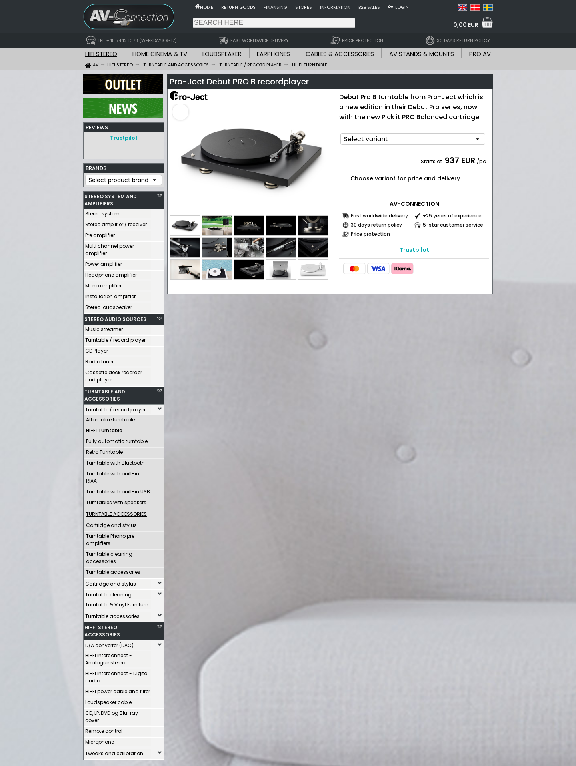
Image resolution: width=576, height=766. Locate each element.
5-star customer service (453, 224)
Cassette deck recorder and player (113, 374)
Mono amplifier (103, 283)
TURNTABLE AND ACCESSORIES (104, 393)
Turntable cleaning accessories (109, 556)
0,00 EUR (465, 25)
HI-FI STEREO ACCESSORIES (102, 629)
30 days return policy (376, 224)
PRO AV (480, 54)
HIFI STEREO (101, 54)
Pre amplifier (100, 233)
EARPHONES (273, 54)
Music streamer (104, 327)
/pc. (482, 161)
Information (335, 7)
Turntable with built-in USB (118, 489)
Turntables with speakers (116, 500)
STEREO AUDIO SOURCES (115, 317)
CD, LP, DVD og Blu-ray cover (111, 715)
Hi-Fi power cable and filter (117, 689)
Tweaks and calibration (114, 751)
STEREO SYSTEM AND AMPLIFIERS (110, 198)
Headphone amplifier (111, 272)
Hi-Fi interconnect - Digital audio (117, 675)
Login (402, 7)
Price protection (370, 234)
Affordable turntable (110, 417)
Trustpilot (124, 138)
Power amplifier (103, 262)
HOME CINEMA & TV (159, 54)
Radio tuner (99, 359)
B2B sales (369, 7)
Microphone (99, 739)
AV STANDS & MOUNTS (421, 54)
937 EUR (460, 160)
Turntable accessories (113, 570)
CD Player (96, 348)
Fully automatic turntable (117, 439)
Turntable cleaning (108, 592)
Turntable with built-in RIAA (112, 475)
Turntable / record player (115, 338)
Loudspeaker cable (108, 700)
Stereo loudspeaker (108, 305)
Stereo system (102, 211)
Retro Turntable (104, 450)
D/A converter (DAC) (109, 643)
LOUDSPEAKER (222, 54)
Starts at (432, 161)
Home (206, 7)
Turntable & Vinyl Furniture (116, 602)
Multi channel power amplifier (109, 248)
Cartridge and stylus (111, 523)
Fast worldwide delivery (379, 215)
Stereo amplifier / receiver (116, 222)
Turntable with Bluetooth (115, 460)
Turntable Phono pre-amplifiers (111, 538)
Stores (303, 7)
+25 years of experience (452, 215)
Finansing (275, 7)
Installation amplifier (110, 294)
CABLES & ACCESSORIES (340, 54)
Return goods (238, 7)
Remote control (103, 729)
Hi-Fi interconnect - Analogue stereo (108, 657)
